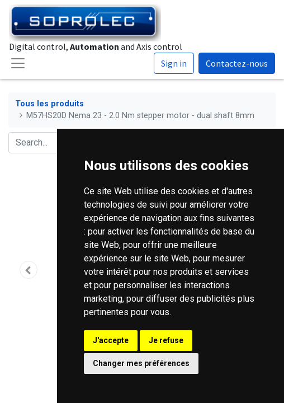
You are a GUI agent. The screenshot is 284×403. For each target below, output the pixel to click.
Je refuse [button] (166, 340)
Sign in (174, 63)
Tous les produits (49, 104)
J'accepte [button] (111, 340)
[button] (28, 269)
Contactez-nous (237, 63)
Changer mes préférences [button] (141, 363)
